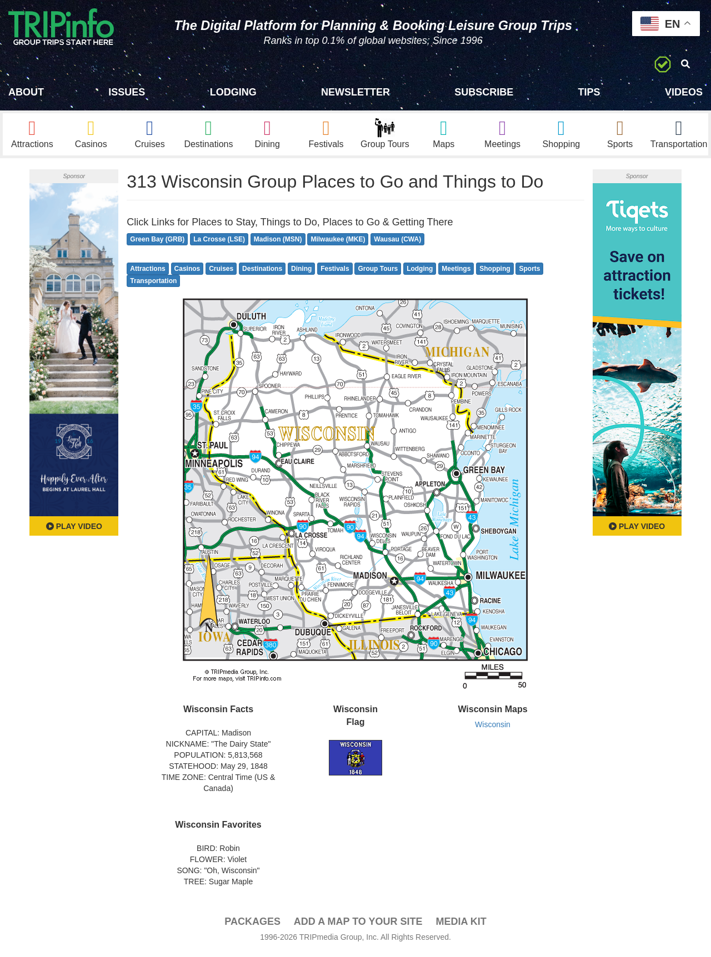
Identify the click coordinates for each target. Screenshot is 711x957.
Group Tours (378, 271)
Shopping (494, 271)
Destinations (262, 271)
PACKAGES (252, 924)
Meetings (456, 271)
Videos (684, 92)
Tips (589, 92)
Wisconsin (492, 727)
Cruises (221, 271)
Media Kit (460, 924)
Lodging (233, 92)
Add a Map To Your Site (358, 924)
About (26, 92)
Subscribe (483, 92)
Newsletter (355, 92)
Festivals (335, 271)
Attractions (147, 271)
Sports (529, 271)
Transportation (153, 284)
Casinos (187, 271)
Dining (301, 271)
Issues (126, 92)
